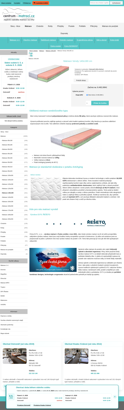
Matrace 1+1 (15, 40)
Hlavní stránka (6, 3)
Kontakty (17, 3)
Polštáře (82, 26)
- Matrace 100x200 (14, 175)
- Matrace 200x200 (14, 219)
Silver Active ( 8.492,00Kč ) (96, 95)
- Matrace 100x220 (14, 180)
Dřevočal (3, 278)
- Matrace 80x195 (14, 145)
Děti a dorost (101, 40)
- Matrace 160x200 (14, 206)
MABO (3, 296)
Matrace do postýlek (110, 26)
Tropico (3, 287)
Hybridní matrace (66, 40)
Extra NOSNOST (71, 46)
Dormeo (3, 269)
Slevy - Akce (15, 26)
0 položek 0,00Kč (40, 3)
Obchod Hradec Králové (83, 344)
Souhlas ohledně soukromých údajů (12, 320)
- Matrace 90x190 (14, 158)
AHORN (3, 304)
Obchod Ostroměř (18, 344)
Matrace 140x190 (51, 50)
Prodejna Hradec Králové (42, 405)
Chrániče (39, 26)
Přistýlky (60, 26)
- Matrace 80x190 (14, 140)
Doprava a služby (6, 316)
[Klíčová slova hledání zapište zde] (99, 3)
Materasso (4, 300)
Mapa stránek (5, 333)
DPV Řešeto (4, 291)
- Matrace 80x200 (14, 149)
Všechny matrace (30, 40)
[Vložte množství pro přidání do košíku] (88, 103)
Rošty (50, 26)
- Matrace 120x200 (14, 188)
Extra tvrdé (114, 40)
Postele (71, 26)
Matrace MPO (5, 283)
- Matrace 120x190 (14, 184)
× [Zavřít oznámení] (114, 397)
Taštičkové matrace (48, 40)
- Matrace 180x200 (14, 215)
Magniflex (4, 274)
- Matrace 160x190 (14, 201)
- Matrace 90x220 (14, 171)
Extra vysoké (56, 46)
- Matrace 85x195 (14, 154)
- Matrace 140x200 (14, 197)
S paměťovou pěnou (85, 40)
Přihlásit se (27, 3)
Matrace (41, 50)
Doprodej (64, 33)
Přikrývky (93, 26)
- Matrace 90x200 (14, 162)
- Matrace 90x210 (14, 167)
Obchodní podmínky (7, 325)
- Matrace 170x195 (14, 210)
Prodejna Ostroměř (23, 405)
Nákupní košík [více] (14, 116)
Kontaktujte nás (5, 329)
